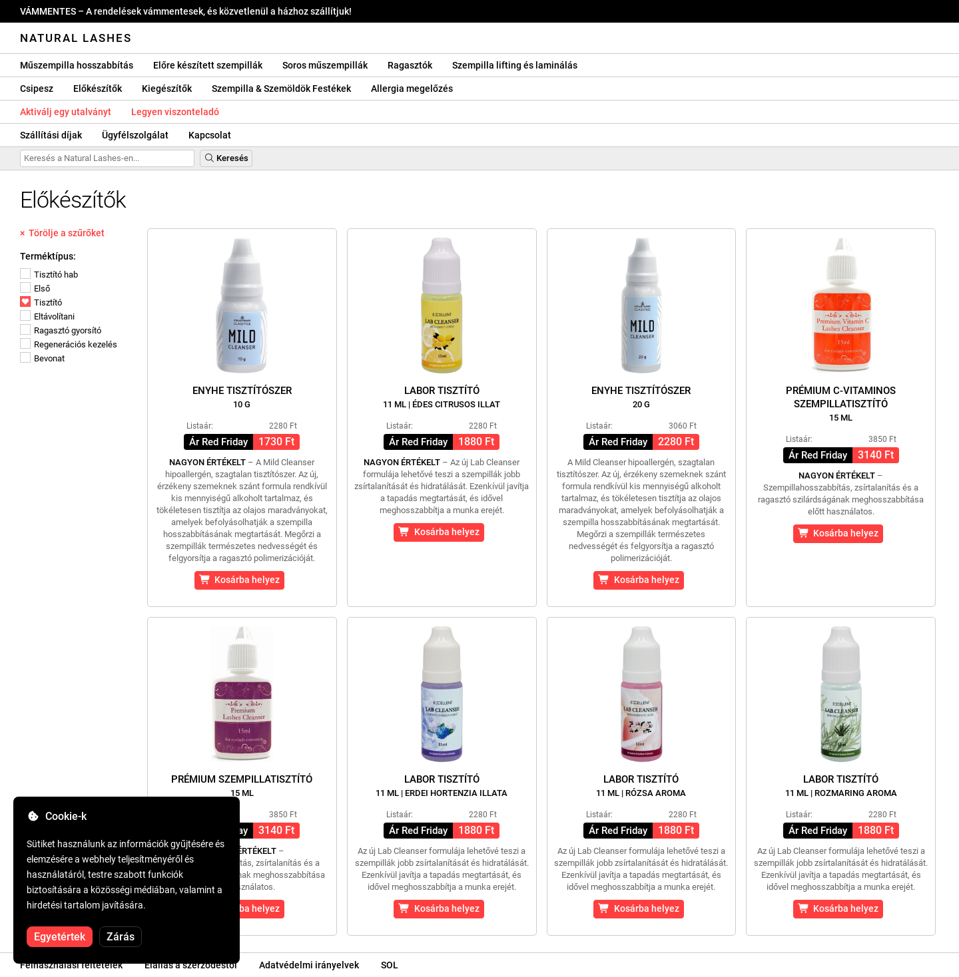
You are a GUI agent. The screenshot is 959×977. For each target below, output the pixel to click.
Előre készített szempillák (207, 65)
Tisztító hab (49, 275)
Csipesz (36, 88)
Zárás (121, 936)
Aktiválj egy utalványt (65, 111)
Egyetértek (59, 936)
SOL (389, 965)
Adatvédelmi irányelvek (309, 965)
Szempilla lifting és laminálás (514, 65)
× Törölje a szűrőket (62, 233)
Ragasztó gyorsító (60, 330)
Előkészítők (97, 88)
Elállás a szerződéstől (191, 965)
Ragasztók (410, 65)
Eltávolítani (47, 316)
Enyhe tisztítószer (242, 397)
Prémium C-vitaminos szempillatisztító (841, 404)
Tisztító (41, 302)
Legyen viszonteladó (175, 111)
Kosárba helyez (239, 579)
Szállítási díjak (51, 135)
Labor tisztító (441, 397)
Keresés (226, 158)
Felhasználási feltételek (71, 965)
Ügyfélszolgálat (135, 135)
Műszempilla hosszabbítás (76, 65)
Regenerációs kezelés (68, 344)
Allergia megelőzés (412, 88)
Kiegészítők (167, 88)
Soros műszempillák (325, 65)
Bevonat (42, 358)
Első (35, 288)
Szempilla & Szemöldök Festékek (281, 88)
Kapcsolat (209, 135)
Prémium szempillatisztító (241, 785)
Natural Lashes (76, 38)
